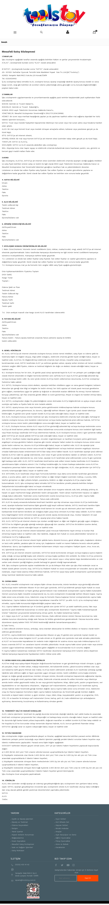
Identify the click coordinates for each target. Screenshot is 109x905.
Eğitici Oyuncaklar (63, 838)
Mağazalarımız (18, 838)
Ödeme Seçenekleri (20, 825)
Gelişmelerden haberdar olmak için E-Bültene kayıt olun (76, 871)
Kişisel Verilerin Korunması (23, 835)
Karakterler (60, 847)
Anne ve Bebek (62, 844)
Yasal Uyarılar (17, 832)
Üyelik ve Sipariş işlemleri (22, 819)
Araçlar (59, 832)
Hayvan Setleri (62, 825)
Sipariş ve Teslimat (20, 822)
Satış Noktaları (18, 850)
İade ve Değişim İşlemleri (22, 847)
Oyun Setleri (61, 819)
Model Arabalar (62, 828)
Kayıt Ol (88, 878)
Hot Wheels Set (62, 822)
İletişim (15, 828)
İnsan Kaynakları (18, 841)
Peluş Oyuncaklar (63, 841)
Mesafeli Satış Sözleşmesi (23, 844)
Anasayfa (4, 42)
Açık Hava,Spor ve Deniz (66, 835)
